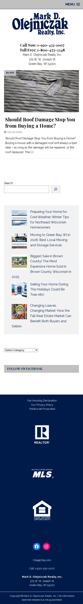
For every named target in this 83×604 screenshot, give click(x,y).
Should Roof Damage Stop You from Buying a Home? (40, 122)
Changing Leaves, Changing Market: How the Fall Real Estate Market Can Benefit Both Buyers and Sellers (41, 316)
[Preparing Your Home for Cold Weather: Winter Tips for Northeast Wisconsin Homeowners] (19, 217)
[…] (32, 152)
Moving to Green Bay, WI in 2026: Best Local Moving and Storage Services (50, 240)
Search (8, 183)
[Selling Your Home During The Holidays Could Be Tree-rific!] (19, 290)
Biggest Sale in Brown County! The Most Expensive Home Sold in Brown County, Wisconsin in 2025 (41, 266)
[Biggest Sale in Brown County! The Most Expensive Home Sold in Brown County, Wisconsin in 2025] (19, 262)
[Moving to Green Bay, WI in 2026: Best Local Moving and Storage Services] (19, 241)
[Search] (55, 189)
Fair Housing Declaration (42, 400)
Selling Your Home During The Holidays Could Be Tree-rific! (49, 289)
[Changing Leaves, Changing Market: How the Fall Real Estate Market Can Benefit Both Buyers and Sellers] (19, 311)
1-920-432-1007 (45, 568)
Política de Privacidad (42, 408)
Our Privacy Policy (42, 404)
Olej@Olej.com (42, 560)
